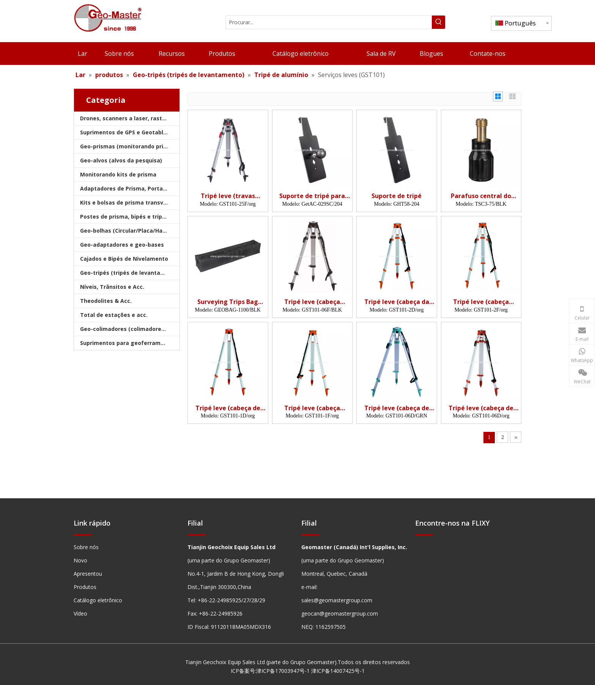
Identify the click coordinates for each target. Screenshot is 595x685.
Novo (80, 560)
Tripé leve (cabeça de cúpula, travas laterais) (227, 408)
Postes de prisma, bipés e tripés (124, 216)
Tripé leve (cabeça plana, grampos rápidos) (481, 302)
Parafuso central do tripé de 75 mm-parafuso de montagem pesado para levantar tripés (481, 196)
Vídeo (80, 613)
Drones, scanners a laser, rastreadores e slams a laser (129, 118)
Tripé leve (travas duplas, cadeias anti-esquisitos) (227, 196)
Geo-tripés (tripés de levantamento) (129, 272)
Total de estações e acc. (114, 314)
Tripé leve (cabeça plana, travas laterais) (312, 408)
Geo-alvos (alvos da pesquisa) (121, 160)
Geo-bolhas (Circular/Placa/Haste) (126, 230)
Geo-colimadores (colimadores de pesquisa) (129, 328)
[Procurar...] (329, 22)
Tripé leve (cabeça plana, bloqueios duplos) (312, 302)
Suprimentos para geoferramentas (128, 342)
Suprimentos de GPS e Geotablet (124, 132)
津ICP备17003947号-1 (283, 670)
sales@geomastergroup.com (336, 600)
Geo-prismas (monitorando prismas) (129, 146)
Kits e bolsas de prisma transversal (128, 202)
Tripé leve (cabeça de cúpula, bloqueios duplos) (396, 408)
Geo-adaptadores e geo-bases (122, 244)
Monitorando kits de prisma (118, 174)
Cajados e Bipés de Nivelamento (124, 258)
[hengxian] (83, 534)
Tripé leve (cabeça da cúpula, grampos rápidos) (396, 302)
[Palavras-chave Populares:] (438, 22)
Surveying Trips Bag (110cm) (227, 302)
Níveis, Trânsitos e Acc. (112, 286)
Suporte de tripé (396, 196)
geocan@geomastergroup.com (339, 613)
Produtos (85, 587)
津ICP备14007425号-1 (338, 670)
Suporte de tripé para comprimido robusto (312, 196)
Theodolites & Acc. (106, 300)
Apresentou (88, 573)
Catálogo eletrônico (98, 600)
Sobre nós (86, 547)
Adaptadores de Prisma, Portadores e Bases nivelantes (129, 188)
